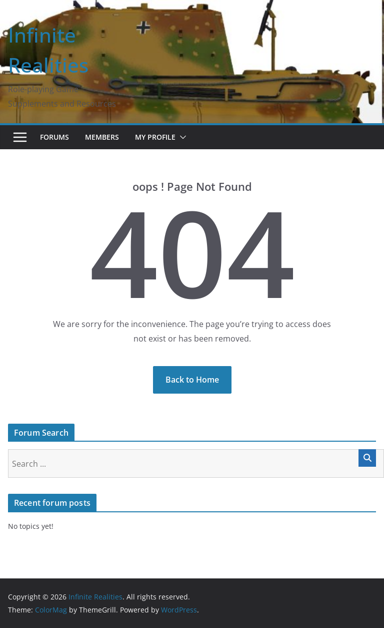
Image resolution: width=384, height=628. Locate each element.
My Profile (155, 137)
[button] (181, 137)
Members (102, 137)
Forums (54, 137)
